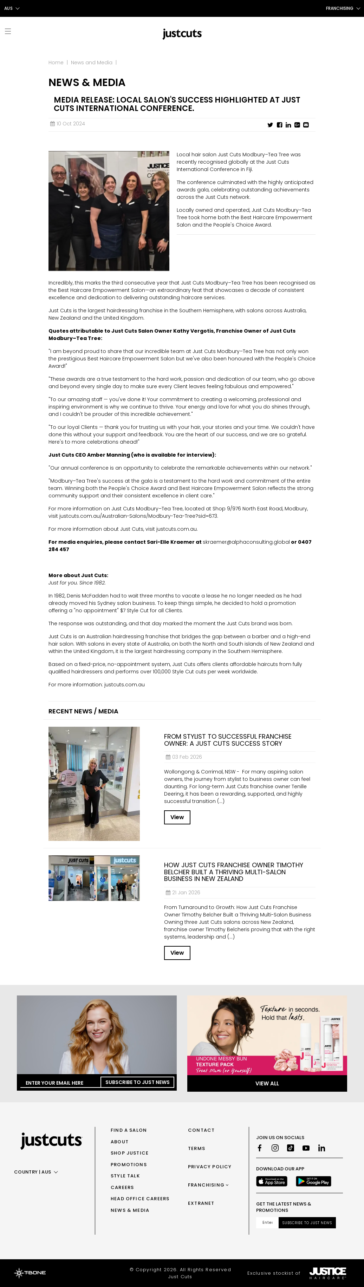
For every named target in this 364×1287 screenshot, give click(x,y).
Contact (201, 1130)
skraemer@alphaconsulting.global (246, 541)
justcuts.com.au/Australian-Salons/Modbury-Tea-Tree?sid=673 (138, 516)
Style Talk (125, 1175)
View (177, 817)
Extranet (201, 1203)
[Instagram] (275, 1147)
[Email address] (267, 1222)
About (120, 1141)
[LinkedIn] (321, 1147)
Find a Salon (129, 1130)
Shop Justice (130, 1153)
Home (56, 62)
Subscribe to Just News (137, 1082)
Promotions (129, 1164)
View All (267, 1083)
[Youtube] (306, 1147)
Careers (122, 1187)
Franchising (206, 1185)
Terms (196, 1148)
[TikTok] (290, 1147)
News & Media (130, 1210)
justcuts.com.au (176, 529)
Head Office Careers (140, 1198)
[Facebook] (259, 1147)
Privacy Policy (210, 1166)
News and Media (91, 62)
